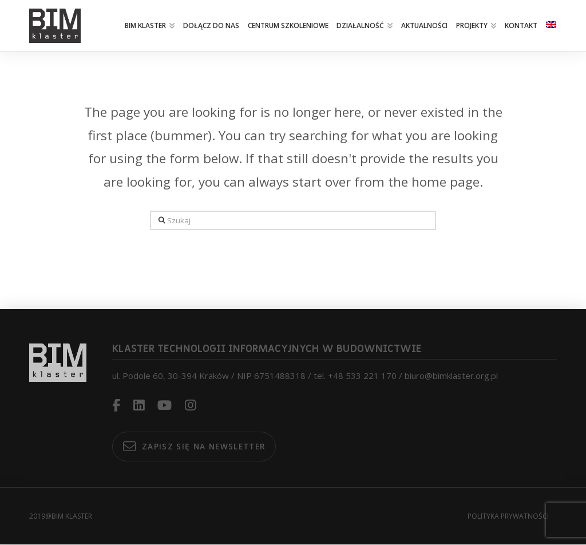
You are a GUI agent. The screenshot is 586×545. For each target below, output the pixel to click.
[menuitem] (550, 25)
